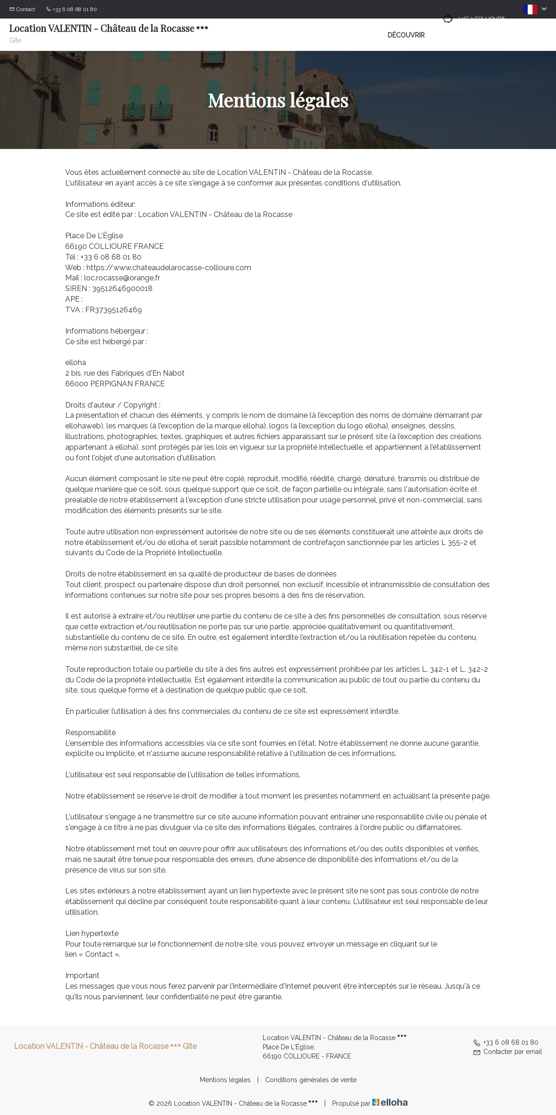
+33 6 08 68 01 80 (505, 1042)
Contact (25, 9)
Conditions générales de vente (311, 1080)
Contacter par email (507, 1051)
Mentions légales (225, 1080)
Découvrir (406, 35)
